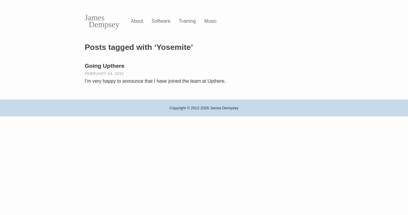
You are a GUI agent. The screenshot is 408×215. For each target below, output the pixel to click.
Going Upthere (104, 66)
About (137, 21)
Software (161, 21)
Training (187, 21)
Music (210, 21)
